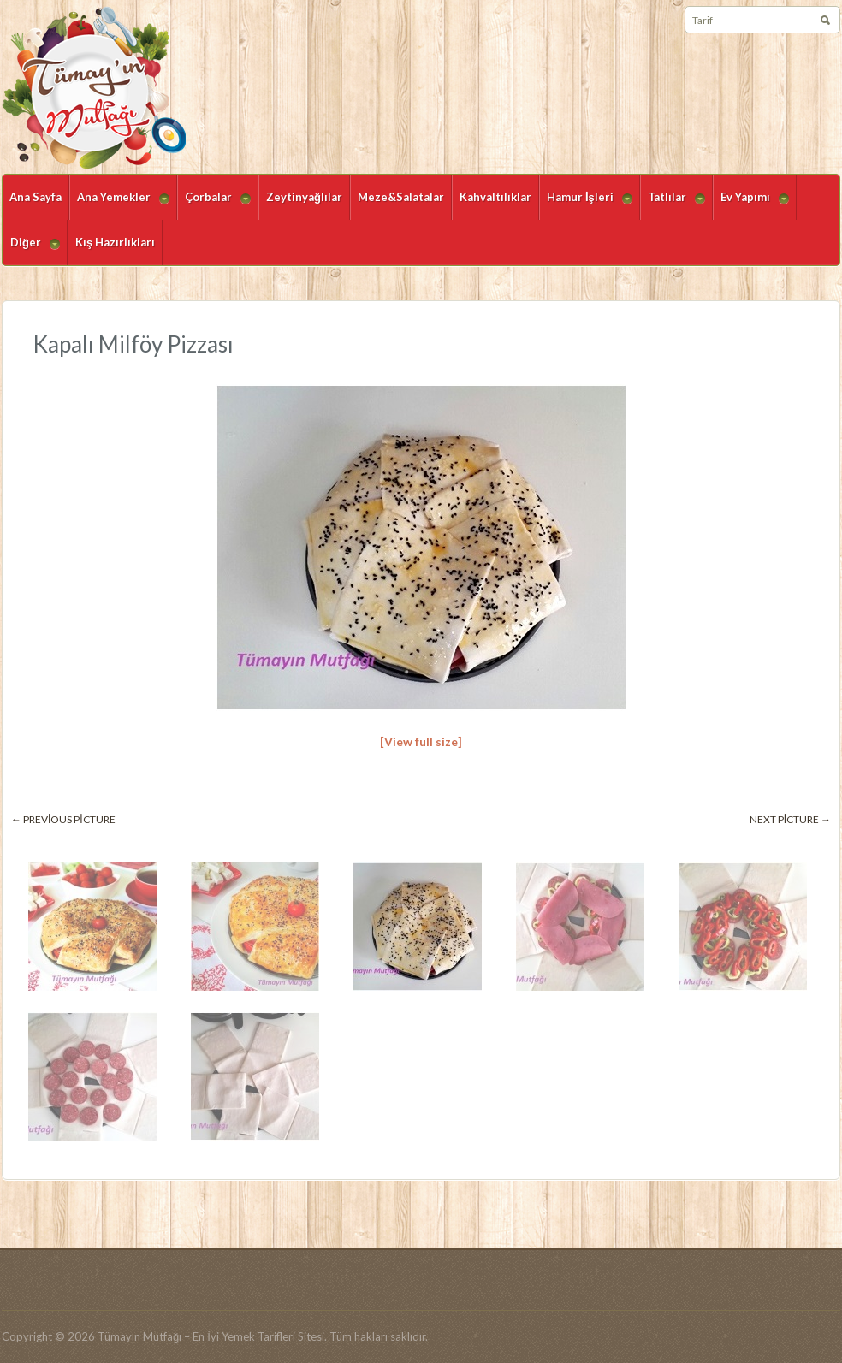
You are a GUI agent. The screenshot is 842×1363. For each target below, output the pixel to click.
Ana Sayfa (35, 197)
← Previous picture (63, 819)
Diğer (31, 250)
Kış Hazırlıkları (115, 242)
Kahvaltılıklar (495, 197)
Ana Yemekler (119, 205)
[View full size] (421, 741)
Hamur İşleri (585, 205)
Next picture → (790, 819)
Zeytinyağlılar (304, 197)
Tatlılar (672, 205)
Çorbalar (214, 205)
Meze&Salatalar (401, 197)
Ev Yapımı (751, 205)
